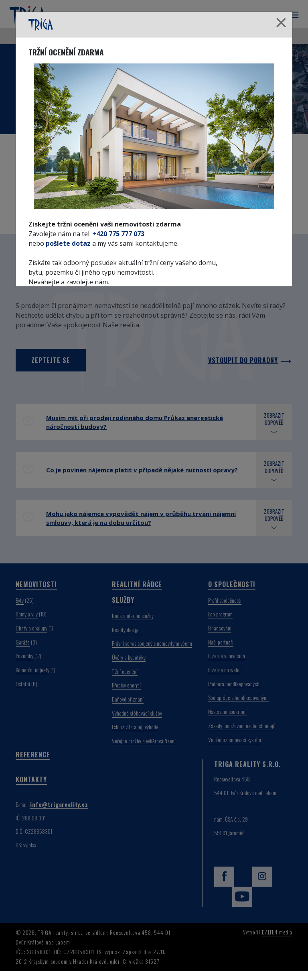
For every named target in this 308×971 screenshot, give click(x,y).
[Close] (281, 23)
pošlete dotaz (68, 243)
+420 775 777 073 (118, 233)
